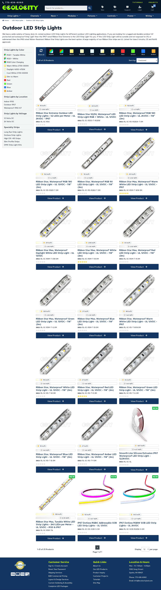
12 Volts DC (9, 118)
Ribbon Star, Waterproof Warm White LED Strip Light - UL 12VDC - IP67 (138, 321)
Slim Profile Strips (11, 141)
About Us (96, 566)
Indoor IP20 (9, 101)
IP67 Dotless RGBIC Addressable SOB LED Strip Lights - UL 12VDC (97, 524)
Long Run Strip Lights (13, 132)
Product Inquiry (99, 573)
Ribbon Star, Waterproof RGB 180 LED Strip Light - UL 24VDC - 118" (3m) (137, 116)
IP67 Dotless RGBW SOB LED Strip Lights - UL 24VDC (137, 524)
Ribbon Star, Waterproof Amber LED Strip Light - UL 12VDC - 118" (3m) (97, 455)
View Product (54, 129)
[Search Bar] (68, 8)
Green (9, 84)
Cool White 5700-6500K (17, 73)
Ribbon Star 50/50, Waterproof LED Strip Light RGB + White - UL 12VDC (97, 115)
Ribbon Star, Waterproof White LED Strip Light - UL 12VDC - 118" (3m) (55, 388)
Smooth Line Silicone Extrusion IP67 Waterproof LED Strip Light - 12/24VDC (138, 456)
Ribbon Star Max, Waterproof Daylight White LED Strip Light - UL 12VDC (55, 253)
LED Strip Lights (17, 20)
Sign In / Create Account (58, 566)
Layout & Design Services (58, 579)
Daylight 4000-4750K (16, 69)
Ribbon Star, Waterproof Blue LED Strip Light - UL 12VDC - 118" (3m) (54, 455)
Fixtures (91, 16)
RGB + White (12, 58)
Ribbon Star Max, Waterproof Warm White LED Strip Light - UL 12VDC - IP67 (138, 184)
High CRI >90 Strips (12, 138)
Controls (111, 16)
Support (128, 10)
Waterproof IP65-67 (13, 108)
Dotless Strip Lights (12, 135)
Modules (72, 16)
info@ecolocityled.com (143, 581)
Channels (34, 16)
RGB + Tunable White (16, 55)
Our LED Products (100, 569)
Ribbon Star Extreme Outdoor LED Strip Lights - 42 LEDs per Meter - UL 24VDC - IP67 (55, 116)
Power (131, 16)
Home (7, 20)
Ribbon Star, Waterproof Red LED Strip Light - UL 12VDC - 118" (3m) (96, 388)
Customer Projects (100, 576)
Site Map (96, 583)
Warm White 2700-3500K (18, 66)
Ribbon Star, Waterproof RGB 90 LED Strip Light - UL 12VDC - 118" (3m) (95, 184)
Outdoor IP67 (10, 104)
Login (140, 10)
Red (8, 80)
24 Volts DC (9, 121)
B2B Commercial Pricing (57, 576)
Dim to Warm (12, 76)
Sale (115, 10)
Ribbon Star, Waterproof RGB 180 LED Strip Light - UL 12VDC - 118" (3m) (54, 184)
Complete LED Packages (58, 586)
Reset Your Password (57, 569)
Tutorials (137, 2)
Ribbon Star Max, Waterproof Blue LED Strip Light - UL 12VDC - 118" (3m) (96, 321)
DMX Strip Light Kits (13, 145)
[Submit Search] (89, 8)
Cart (152, 10)
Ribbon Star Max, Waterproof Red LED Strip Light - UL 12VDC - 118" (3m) (137, 253)
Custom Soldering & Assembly (60, 583)
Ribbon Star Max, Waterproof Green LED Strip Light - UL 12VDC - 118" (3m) (55, 321)
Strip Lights (12, 16)
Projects (153, 2)
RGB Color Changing (15, 62)
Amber (9, 91)
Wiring (149, 16)
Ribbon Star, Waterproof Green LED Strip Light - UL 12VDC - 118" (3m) (138, 388)
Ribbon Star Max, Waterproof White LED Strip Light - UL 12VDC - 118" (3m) (97, 253)
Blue (9, 87)
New (102, 10)
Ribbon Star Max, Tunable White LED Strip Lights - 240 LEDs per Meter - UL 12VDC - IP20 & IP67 (55, 524)
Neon (53, 16)
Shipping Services (55, 573)
